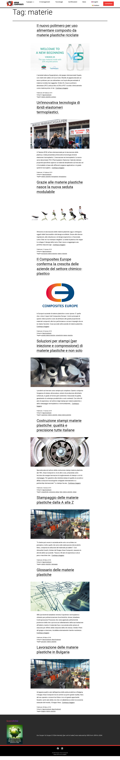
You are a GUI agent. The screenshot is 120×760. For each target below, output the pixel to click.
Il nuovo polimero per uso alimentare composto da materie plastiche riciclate (58, 30)
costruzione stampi (54, 492)
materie (43, 97)
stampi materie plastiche (64, 415)
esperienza (44, 415)
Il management (44, 2)
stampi (74, 492)
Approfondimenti (46, 95)
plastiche (48, 97)
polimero (53, 97)
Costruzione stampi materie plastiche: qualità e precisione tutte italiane (59, 425)
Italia (61, 492)
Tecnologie (59, 2)
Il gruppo (30, 2)
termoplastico (62, 176)
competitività (59, 335)
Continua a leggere (62, 88)
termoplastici (54, 176)
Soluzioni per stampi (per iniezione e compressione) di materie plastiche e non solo (60, 346)
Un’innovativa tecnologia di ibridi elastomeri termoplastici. (58, 107)
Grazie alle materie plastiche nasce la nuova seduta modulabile (60, 187)
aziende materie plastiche (48, 335)
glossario (43, 641)
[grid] (75, 734)
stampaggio (54, 564)
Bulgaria (43, 711)
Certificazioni (72, 2)
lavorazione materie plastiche (49, 253)
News (84, 2)
